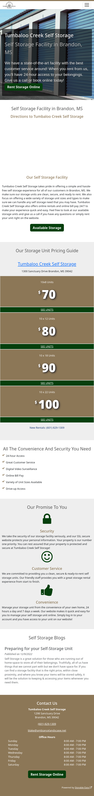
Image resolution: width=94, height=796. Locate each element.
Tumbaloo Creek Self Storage (47, 264)
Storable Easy (83, 787)
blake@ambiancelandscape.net (47, 730)
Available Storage (47, 228)
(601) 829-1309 (47, 724)
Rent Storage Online (23, 87)
